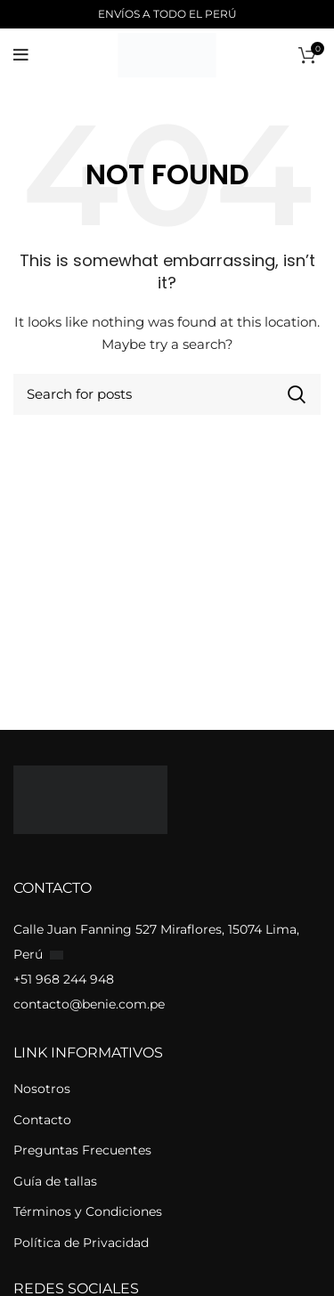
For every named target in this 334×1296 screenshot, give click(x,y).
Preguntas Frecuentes (82, 1150)
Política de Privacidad (81, 1243)
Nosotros (41, 1089)
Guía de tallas (55, 1181)
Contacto (42, 1120)
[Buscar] (167, 394)
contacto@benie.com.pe (89, 1004)
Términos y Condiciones (87, 1211)
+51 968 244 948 (63, 979)
